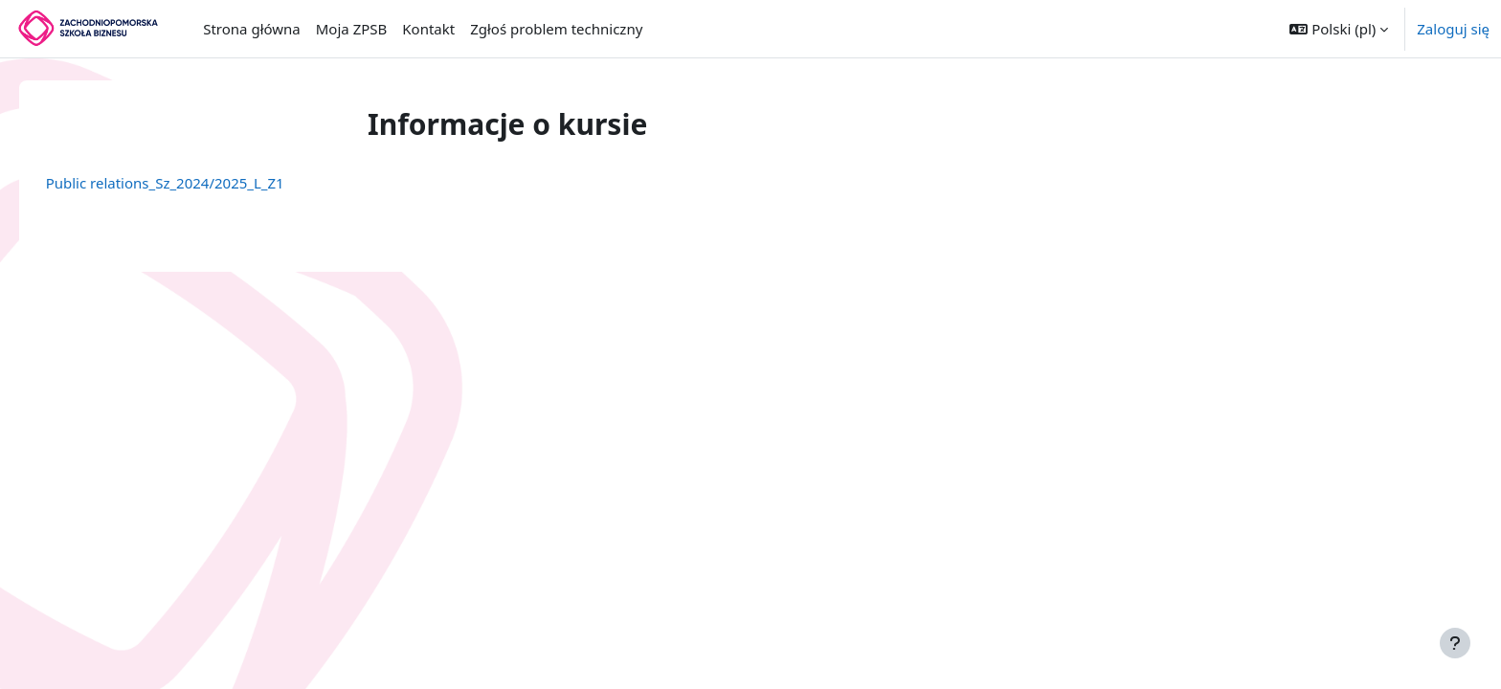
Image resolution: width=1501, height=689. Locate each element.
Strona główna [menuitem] (252, 28)
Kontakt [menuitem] (428, 28)
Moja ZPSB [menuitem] (352, 28)
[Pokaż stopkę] (1455, 643)
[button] (1338, 28)
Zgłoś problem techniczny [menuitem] (556, 28)
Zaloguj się (1453, 28)
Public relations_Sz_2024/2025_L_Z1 (192, 182)
